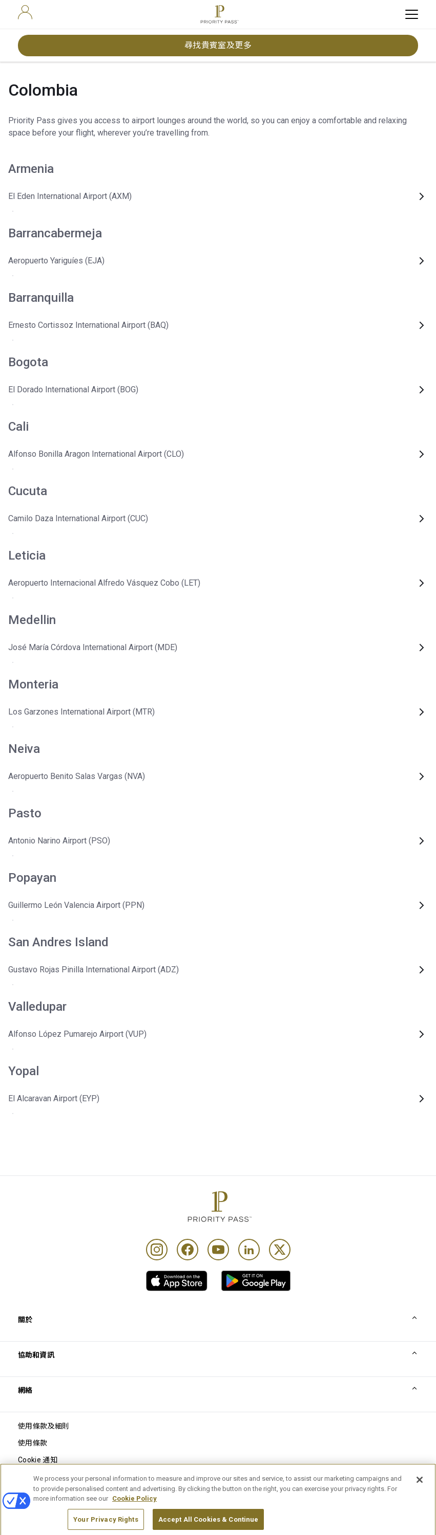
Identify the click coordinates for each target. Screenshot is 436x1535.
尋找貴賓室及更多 (218, 45)
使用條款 (32, 1443)
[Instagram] (157, 1249)
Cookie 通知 (37, 1460)
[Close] (419, 1506)
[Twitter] (279, 1249)
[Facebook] (187, 1249)
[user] (25, 12)
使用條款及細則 (43, 1426)
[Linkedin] (249, 1249)
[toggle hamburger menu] (411, 14)
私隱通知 (32, 1477)
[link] (176, 1281)
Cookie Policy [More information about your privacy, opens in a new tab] (134, 1524)
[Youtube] (218, 1249)
